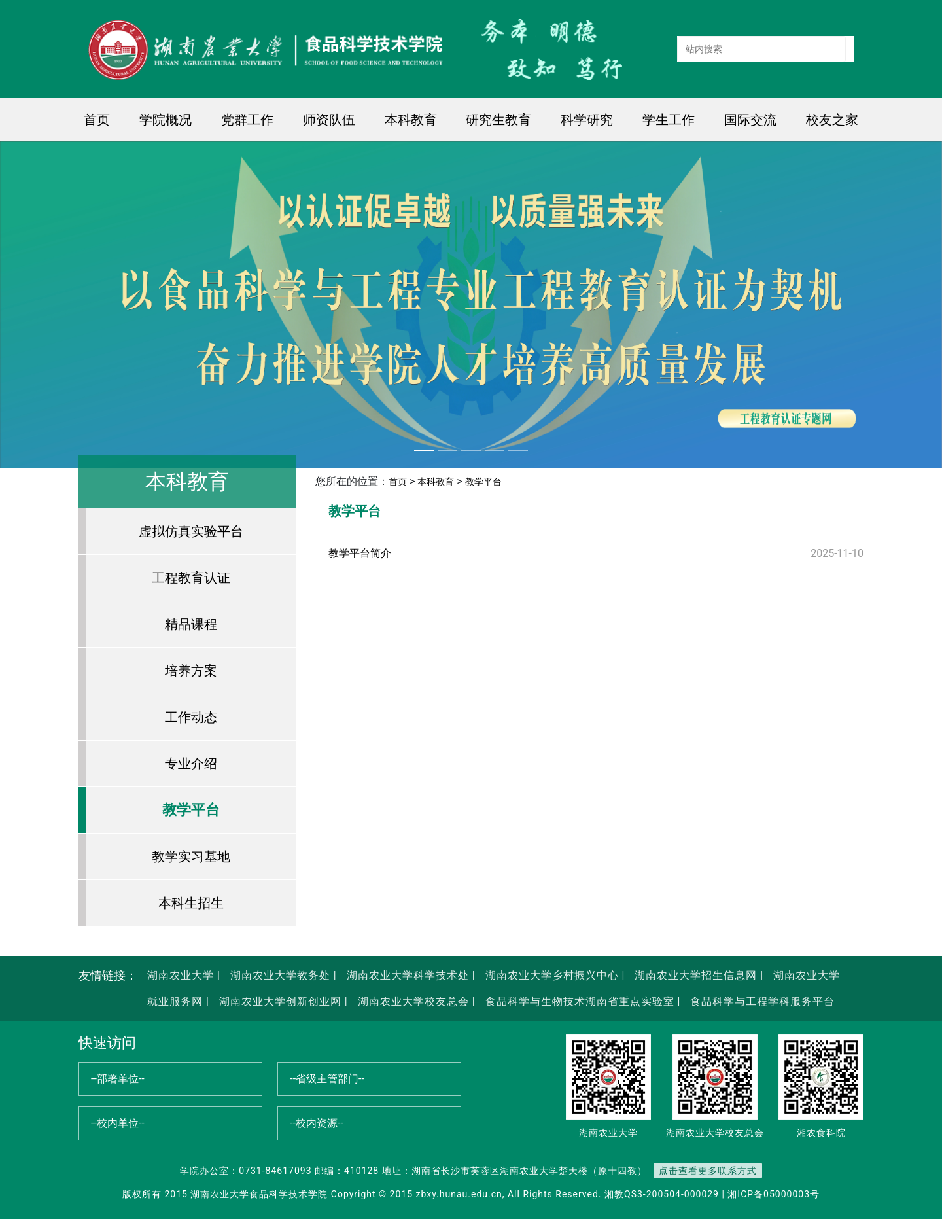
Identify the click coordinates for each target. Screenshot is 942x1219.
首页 (97, 120)
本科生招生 (191, 903)
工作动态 (191, 717)
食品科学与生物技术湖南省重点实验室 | (583, 1001)
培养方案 (191, 671)
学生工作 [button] (668, 120)
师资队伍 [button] (329, 120)
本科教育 (435, 481)
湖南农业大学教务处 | (282, 975)
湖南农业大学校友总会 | (415, 1001)
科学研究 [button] (587, 120)
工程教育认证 (191, 578)
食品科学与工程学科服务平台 (761, 1001)
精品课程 (191, 624)
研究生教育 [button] (498, 120)
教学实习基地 (191, 856)
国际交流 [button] (750, 120)
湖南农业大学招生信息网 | (697, 975)
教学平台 (191, 810)
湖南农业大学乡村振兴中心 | (553, 975)
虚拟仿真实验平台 (191, 531)
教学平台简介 (359, 553)
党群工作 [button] (247, 120)
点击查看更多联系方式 (708, 1170)
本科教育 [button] (411, 120)
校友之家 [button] (832, 120)
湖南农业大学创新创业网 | (282, 1001)
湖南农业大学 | (183, 975)
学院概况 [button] (165, 120)
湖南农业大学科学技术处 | (409, 975)
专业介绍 (191, 763)
